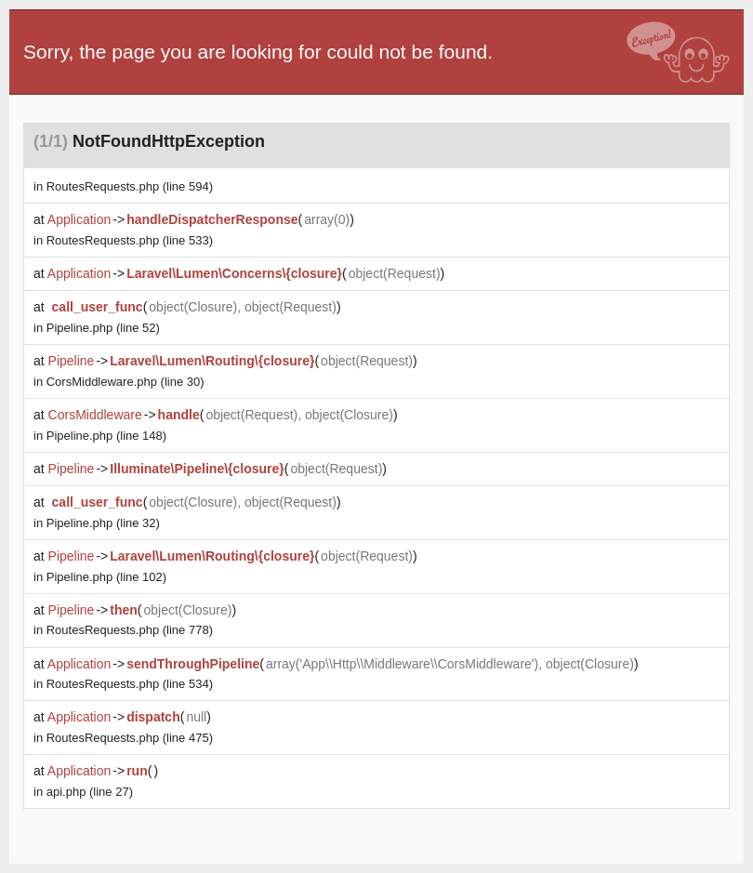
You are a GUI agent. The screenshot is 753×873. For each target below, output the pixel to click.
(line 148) (106, 436)
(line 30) (125, 382)
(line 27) (89, 792)
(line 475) (129, 738)
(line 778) (129, 630)
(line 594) (129, 186)
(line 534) (129, 684)
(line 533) (129, 240)
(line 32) (103, 523)
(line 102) (106, 577)
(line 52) (103, 328)
